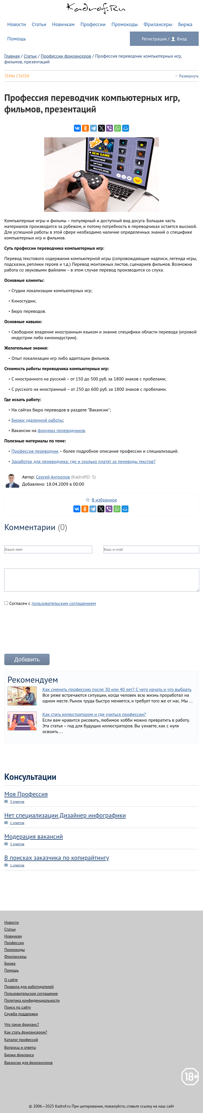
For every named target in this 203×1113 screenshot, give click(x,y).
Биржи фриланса (19, 1054)
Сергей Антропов (53, 477)
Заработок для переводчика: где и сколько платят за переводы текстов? (83, 461)
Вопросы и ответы (20, 1047)
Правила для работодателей (29, 986)
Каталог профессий (21, 1039)
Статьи (39, 24)
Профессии (93, 24)
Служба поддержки (21, 1013)
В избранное (104, 500)
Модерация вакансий (33, 836)
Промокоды (125, 24)
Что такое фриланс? (21, 1024)
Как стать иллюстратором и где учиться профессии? (94, 714)
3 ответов (17, 801)
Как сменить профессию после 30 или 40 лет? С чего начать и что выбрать (117, 689)
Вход (182, 39)
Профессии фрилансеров (66, 56)
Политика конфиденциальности (32, 1000)
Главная (12, 56)
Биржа (185, 24)
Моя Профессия (26, 794)
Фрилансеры (158, 24)
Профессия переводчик (34, 451)
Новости (16, 24)
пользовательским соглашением (64, 603)
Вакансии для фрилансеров (28, 1062)
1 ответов (17, 823)
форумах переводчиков (61, 430)
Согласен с (50, 603)
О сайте (11, 979)
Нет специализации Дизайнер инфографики (65, 815)
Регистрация (154, 39)
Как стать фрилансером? (25, 1032)
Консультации (30, 776)
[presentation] (47, 632)
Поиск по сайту (17, 1007)
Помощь (16, 38)
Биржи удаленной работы (37, 420)
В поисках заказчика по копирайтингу (56, 858)
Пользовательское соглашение (31, 993)
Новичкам (63, 24)
